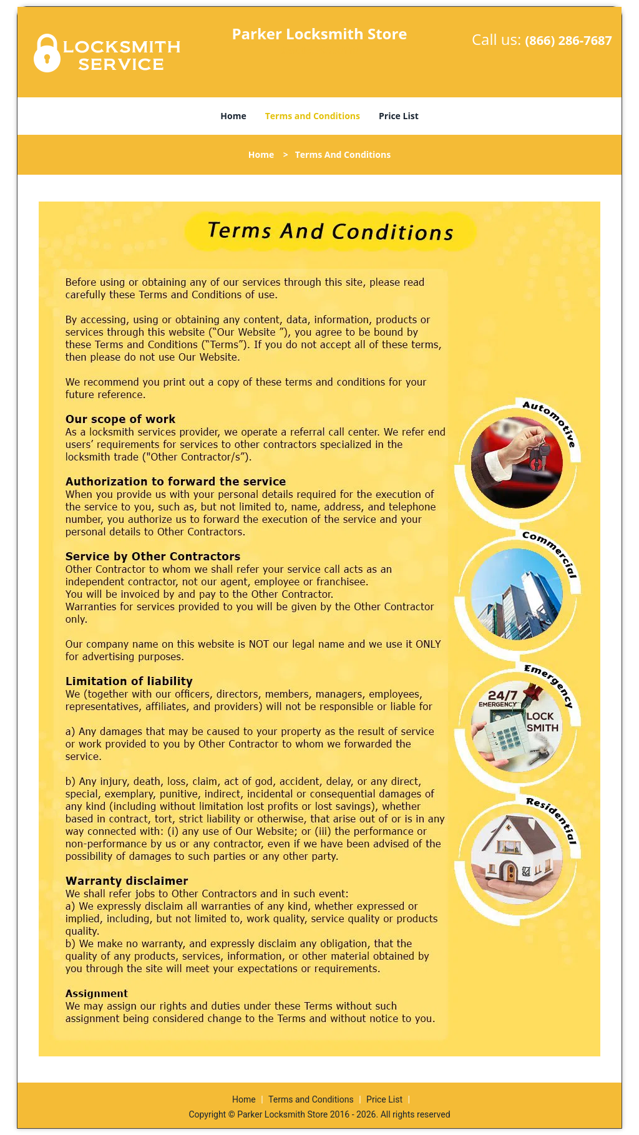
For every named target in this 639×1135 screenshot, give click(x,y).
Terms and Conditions (312, 116)
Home (233, 116)
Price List (399, 116)
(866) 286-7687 (568, 40)
